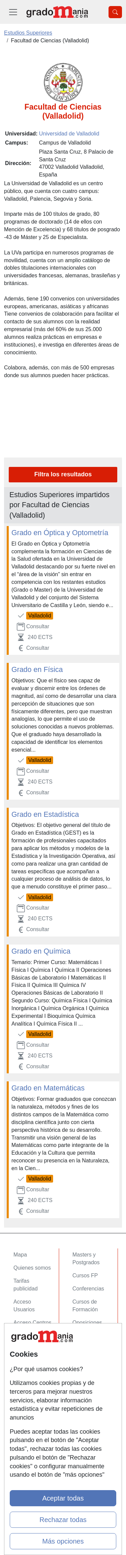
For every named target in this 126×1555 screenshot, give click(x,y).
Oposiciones (87, 1322)
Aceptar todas (63, 1498)
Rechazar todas (62, 1519)
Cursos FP (85, 1275)
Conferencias (88, 1288)
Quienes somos (32, 1268)
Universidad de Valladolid (69, 133)
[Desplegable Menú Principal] (13, 12)
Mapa (20, 1255)
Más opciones (63, 1541)
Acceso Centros (32, 1322)
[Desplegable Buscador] (115, 12)
